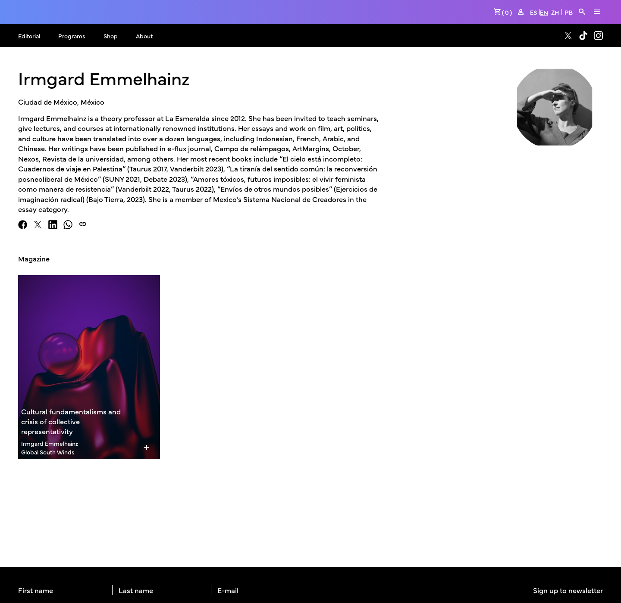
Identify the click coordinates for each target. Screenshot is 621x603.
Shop (111, 35)
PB (569, 12)
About (144, 35)
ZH (555, 12)
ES (533, 12)
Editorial (29, 35)
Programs (71, 35)
